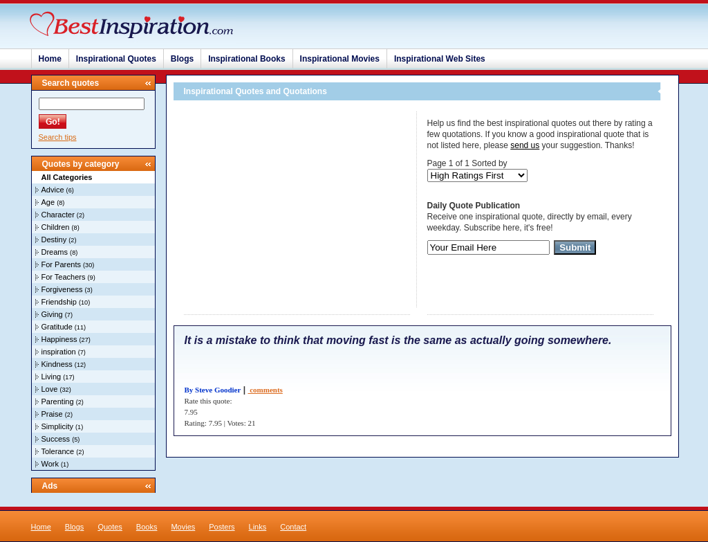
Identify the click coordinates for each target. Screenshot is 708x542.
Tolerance (58, 451)
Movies (183, 527)
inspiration (58, 351)
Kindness (57, 364)
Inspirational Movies (340, 59)
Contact (293, 527)
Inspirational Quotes (116, 59)
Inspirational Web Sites (439, 59)
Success (56, 439)
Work (50, 464)
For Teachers (63, 277)
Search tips (58, 137)
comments (265, 390)
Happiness (59, 339)
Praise (52, 414)
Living (51, 376)
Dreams (54, 252)
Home (50, 59)
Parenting (57, 401)
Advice (52, 190)
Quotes (109, 527)
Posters (221, 527)
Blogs (182, 59)
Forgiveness (62, 289)
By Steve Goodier (213, 390)
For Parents (61, 264)
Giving (52, 314)
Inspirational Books (246, 59)
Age (48, 202)
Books (147, 527)
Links (258, 527)
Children (55, 227)
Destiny (54, 239)
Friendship (59, 302)
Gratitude (57, 327)
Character (58, 214)
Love (49, 389)
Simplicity (57, 426)
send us (524, 145)
